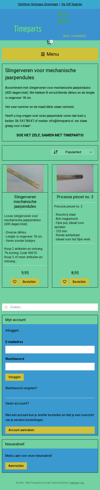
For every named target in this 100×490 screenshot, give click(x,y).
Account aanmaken (21, 430)
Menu (50, 54)
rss (82, 483)
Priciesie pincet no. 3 (75, 196)
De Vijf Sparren (71, 4)
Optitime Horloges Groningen (38, 4)
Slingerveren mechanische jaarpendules (25, 201)
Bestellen (29, 282)
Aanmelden (16, 466)
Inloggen (14, 377)
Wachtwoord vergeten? (21, 388)
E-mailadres (14, 342)
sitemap (74, 483)
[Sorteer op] (72, 152)
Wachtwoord (14, 359)
